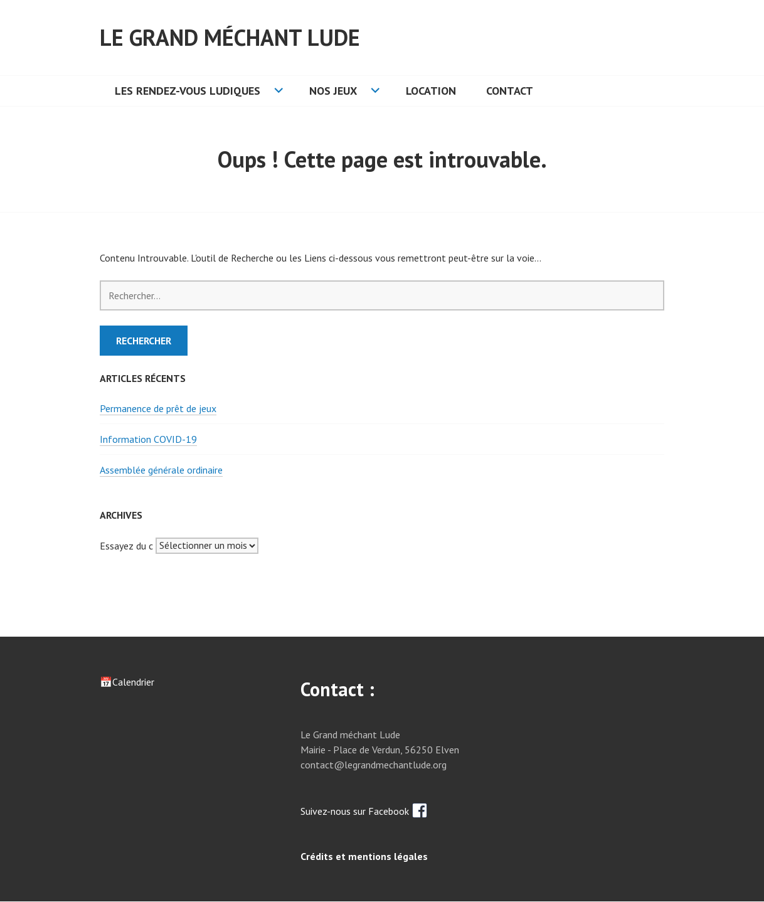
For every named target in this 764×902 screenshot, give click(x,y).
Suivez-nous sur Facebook (364, 811)
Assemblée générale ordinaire (161, 470)
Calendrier (133, 682)
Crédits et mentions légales (364, 856)
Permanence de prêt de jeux (158, 408)
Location (431, 90)
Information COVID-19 (148, 439)
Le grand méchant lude (230, 37)
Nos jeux (333, 90)
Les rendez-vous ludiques (187, 90)
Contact (509, 90)
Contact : (337, 689)
